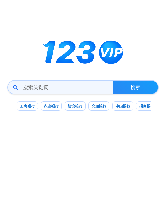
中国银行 (122, 106)
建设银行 (75, 106)
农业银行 (51, 106)
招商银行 (146, 106)
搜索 (135, 87)
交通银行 (99, 106)
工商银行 (27, 106)
